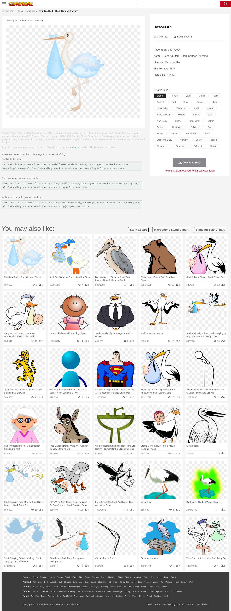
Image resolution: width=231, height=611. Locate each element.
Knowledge (117, 591)
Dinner (127, 596)
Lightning (112, 577)
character (180, 108)
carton (210, 121)
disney (181, 114)
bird (174, 102)
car (209, 127)
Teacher (45, 591)
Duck (87, 582)
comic (202, 95)
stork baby (162, 108)
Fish (109, 582)
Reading (71, 591)
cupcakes (180, 146)
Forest (173, 577)
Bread (149, 596)
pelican (160, 127)
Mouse (155, 582)
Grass (103, 577)
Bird (46, 582)
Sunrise (128, 577)
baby (188, 95)
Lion (140, 582)
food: (26, 596)
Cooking (157, 596)
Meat (82, 596)
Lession (179, 591)
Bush (153, 577)
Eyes (97, 587)
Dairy (43, 596)
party (207, 133)
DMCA (190, 604)
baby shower (163, 114)
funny (178, 121)
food (196, 108)
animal (160, 102)
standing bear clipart (210, 229)
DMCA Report (163, 27)
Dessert (51, 596)
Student (36, 591)
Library (127, 591)
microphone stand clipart (171, 229)
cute (186, 102)
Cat (60, 582)
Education (89, 591)
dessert (200, 102)
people (174, 95)
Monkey (147, 582)
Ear (91, 587)
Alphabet (159, 591)
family (55, 587)
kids (214, 102)
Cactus (60, 577)
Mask (35, 587)
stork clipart (138, 229)
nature (210, 108)
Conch (67, 577)
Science (135, 591)
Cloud (159, 577)
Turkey (184, 582)
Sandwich (90, 596)
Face (150, 587)
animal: (27, 582)
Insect (133, 582)
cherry (199, 140)
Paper (143, 591)
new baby (162, 121)
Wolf (191, 582)
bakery (196, 114)
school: (27, 591)
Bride (48, 587)
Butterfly (53, 582)
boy (129, 587)
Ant (34, 582)
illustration (177, 127)
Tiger (177, 582)
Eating (142, 596)
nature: (27, 577)
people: (27, 586)
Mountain (137, 577)
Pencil (80, 591)
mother (63, 587)
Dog (80, 582)
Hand (164, 587)
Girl (124, 587)
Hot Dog (166, 596)
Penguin (169, 582)
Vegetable (110, 596)
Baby (42, 587)
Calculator (169, 591)
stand (160, 95)
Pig (162, 582)
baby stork (191, 133)
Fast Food (67, 596)
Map (109, 591)
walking (104, 587)
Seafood (99, 596)
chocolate (194, 121)
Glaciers (95, 577)
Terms (158, 604)
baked (213, 140)
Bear (40, 582)
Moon (120, 577)
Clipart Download (26, 11)
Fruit (76, 596)
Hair (119, 587)
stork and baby (164, 140)
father (136, 587)
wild (210, 114)
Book (53, 591)
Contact (181, 604)
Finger (157, 587)
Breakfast (35, 596)
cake (216, 95)
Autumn (43, 577)
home (112, 587)
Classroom (61, 591)
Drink (59, 596)
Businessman (74, 587)
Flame (87, 577)
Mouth (143, 587)
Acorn (35, 577)
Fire (80, 577)
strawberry (162, 146)
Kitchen (119, 596)
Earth (74, 577)
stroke (160, 133)
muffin (174, 133)
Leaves (52, 577)
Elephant (102, 582)
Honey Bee (124, 582)
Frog (115, 582)
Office (151, 591)
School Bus (100, 591)
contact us (75, 147)
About (149, 604)
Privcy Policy (169, 604)
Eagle (93, 582)
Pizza (134, 596)
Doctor (84, 587)
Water (146, 577)
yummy (184, 140)
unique (213, 146)
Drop (166, 577)
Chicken (67, 582)
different (198, 146)
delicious (194, 127)
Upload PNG (202, 604)
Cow (75, 582)
